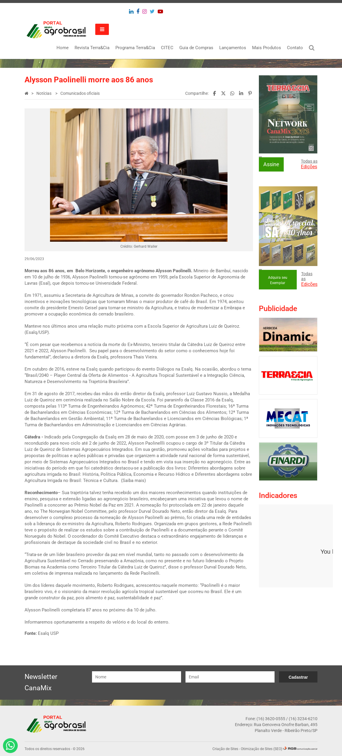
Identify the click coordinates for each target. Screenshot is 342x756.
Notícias (44, 93)
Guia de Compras (196, 47)
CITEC (167, 47)
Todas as (309, 164)
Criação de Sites (225, 749)
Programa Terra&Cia (135, 47)
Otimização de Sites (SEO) (261, 749)
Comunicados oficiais (80, 93)
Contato (295, 47)
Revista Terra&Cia (92, 47)
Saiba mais (133, 480)
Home (63, 47)
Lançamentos (232, 47)
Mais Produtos (266, 47)
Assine (271, 164)
